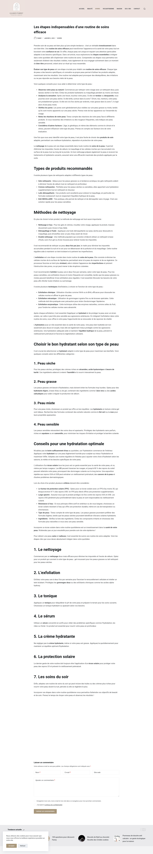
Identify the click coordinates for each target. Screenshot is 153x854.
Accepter (11, 846)
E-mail (68, 772)
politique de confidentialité (53, 805)
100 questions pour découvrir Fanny (63, 838)
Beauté (89, 9)
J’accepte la (49, 805)
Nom (38, 772)
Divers (97, 9)
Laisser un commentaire (45, 811)
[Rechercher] (144, 9)
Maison (119, 9)
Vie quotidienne (108, 9)
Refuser (22, 846)
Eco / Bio (128, 9)
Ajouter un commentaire (45, 780)
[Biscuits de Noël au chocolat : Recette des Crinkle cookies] (81, 838)
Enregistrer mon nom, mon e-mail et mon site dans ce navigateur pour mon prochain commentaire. (69, 801)
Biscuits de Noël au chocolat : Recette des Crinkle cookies (98, 838)
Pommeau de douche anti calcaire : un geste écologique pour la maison (134, 838)
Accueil (81, 9)
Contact (137, 9)
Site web (97, 772)
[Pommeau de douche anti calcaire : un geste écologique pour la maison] (116, 838)
